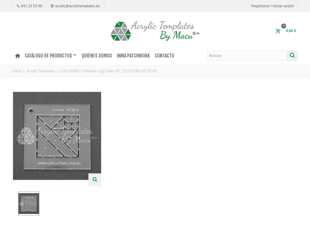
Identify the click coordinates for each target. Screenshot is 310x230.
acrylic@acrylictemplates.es (77, 6)
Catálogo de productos (50, 56)
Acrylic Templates (41, 71)
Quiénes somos (97, 56)
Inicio (17, 71)
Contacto (164, 56)
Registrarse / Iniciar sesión (272, 6)
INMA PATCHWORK (133, 56)
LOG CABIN (69, 71)
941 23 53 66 (31, 6)
